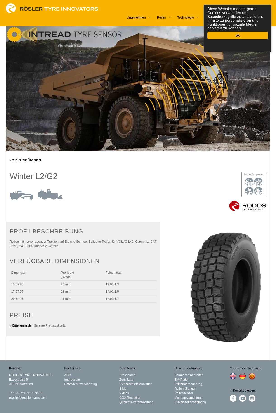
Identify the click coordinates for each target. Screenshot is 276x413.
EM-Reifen (182, 379)
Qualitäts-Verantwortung (136, 402)
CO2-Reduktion (130, 397)
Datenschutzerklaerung (80, 384)
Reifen (161, 17)
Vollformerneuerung (188, 384)
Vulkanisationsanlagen (190, 402)
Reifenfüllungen (185, 388)
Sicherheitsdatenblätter (135, 384)
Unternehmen (136, 17)
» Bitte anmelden (21, 325)
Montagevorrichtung (189, 397)
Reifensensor (184, 393)
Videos (124, 393)
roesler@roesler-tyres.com (28, 397)
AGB (67, 375)
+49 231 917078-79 (28, 393)
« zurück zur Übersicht (25, 160)
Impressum (72, 379)
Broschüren (127, 375)
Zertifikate (126, 379)
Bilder (123, 388)
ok (237, 35)
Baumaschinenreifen (189, 375)
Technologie (185, 17)
